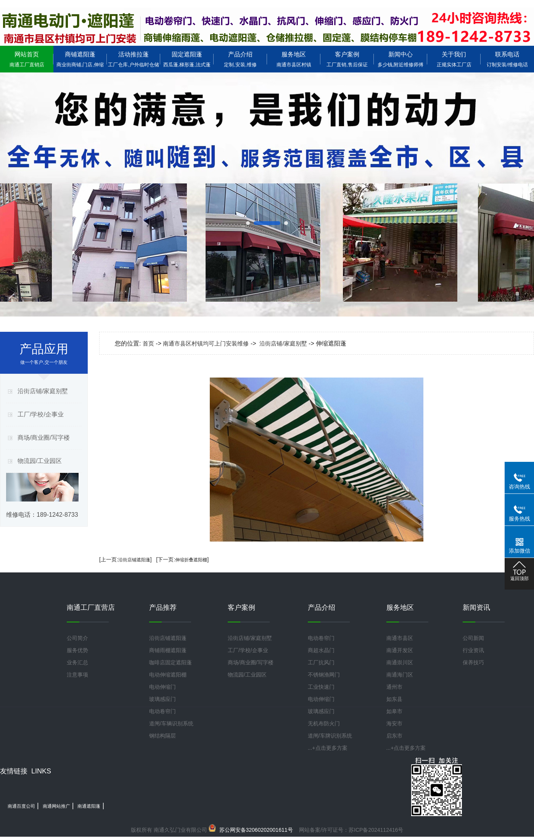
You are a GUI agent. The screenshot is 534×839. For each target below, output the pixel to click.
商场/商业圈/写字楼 (44, 437)
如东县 (394, 699)
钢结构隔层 (162, 736)
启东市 (394, 736)
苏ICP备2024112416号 (376, 830)
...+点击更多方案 (327, 748)
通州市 (394, 687)
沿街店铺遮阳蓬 (134, 560)
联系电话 (507, 59)
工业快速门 (321, 687)
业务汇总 (77, 662)
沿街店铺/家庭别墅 (43, 391)
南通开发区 (399, 650)
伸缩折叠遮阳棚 (191, 560)
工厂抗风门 (321, 662)
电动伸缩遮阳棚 (168, 675)
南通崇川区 (399, 662)
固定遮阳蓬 (187, 59)
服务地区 (293, 59)
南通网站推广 (56, 806)
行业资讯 (473, 650)
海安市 (394, 723)
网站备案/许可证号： (282, 830)
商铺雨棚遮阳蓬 (168, 650)
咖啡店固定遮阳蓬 (170, 662)
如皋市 (394, 711)
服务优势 (77, 650)
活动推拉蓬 (133, 59)
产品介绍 (240, 59)
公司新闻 (473, 638)
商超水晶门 (321, 650)
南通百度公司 (21, 806)
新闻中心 (400, 59)
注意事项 (77, 675)
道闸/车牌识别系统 (330, 736)
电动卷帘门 (162, 711)
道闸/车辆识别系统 (171, 723)
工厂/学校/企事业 (41, 414)
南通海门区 (399, 675)
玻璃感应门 (162, 699)
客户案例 (347, 59)
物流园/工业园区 (40, 461)
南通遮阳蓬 (88, 806)
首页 (148, 343)
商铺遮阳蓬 (80, 59)
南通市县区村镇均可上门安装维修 (206, 343)
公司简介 (77, 638)
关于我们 (454, 59)
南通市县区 (399, 638)
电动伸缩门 (162, 687)
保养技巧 (473, 662)
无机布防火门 (324, 723)
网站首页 (26, 59)
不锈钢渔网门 (324, 675)
